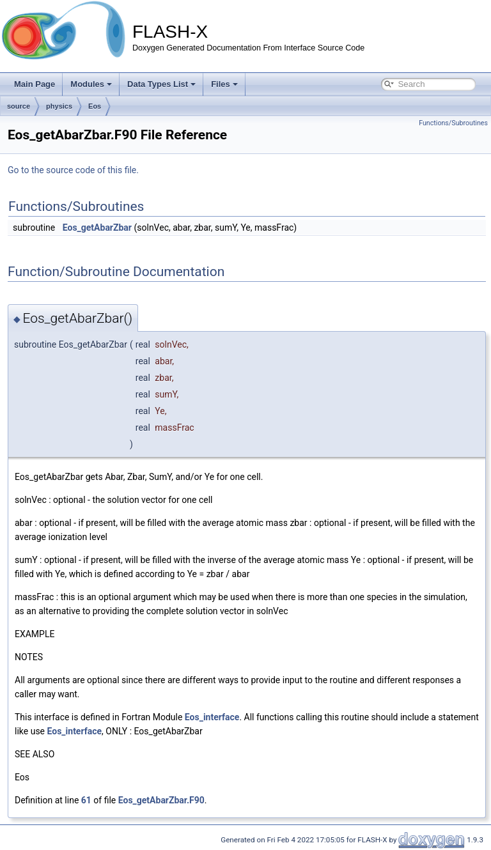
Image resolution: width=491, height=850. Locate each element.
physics (59, 106)
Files (224, 84)
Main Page (34, 84)
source (18, 106)
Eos (94, 106)
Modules (91, 84)
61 (86, 800)
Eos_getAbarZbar (97, 227)
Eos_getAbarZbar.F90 (161, 800)
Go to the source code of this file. (73, 170)
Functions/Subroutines (453, 123)
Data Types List (161, 84)
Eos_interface (212, 717)
